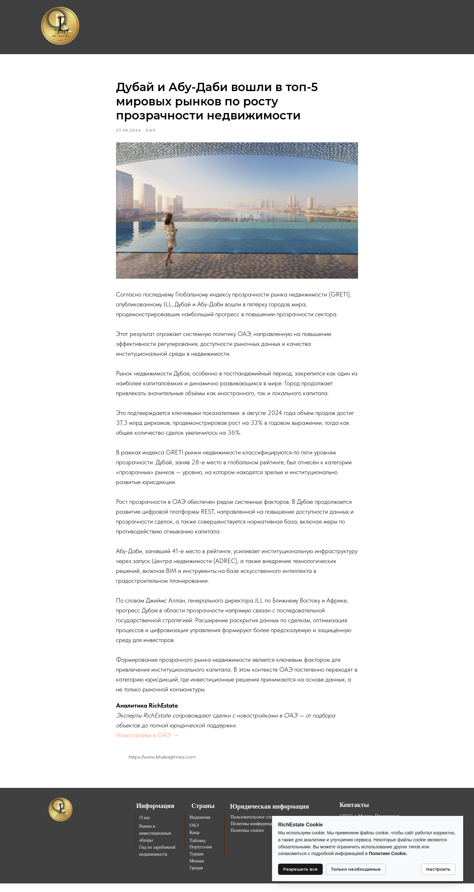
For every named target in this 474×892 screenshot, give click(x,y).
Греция (196, 876)
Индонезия (200, 826)
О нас (145, 826)
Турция (196, 862)
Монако (197, 869)
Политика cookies (247, 839)
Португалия (201, 855)
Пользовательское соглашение (259, 825)
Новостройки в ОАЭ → (147, 739)
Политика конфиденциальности (261, 832)
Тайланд (197, 849)
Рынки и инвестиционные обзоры (155, 841)
